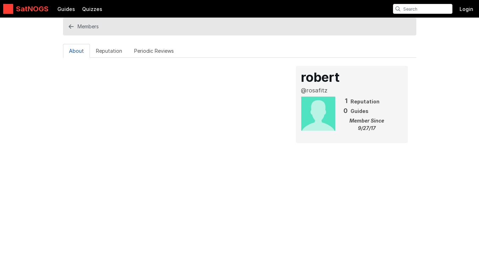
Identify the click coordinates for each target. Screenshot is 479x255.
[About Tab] (76, 50)
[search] (398, 9)
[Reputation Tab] (109, 50)
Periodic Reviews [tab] (154, 51)
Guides (66, 9)
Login (466, 9)
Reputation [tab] (109, 51)
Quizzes (92, 9)
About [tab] (76, 51)
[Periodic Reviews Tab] (154, 50)
